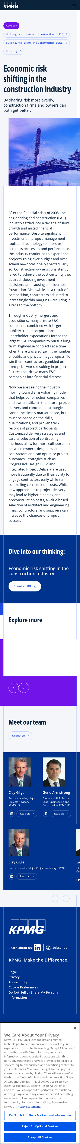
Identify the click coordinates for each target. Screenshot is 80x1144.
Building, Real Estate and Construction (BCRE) (36, 34)
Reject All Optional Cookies (40, 1126)
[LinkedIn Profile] (12, 876)
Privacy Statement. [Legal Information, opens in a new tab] (28, 1107)
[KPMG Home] (11, 5)
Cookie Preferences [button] (23, 987)
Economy (14, 51)
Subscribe (56, 947)
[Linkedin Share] (37, 947)
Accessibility (18, 982)
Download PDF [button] (25, 586)
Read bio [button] (25, 813)
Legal (13, 972)
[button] (74, 5)
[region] (40, 1083)
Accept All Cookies (40, 1137)
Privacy (14, 977)
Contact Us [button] (18, 736)
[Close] (75, 1028)
